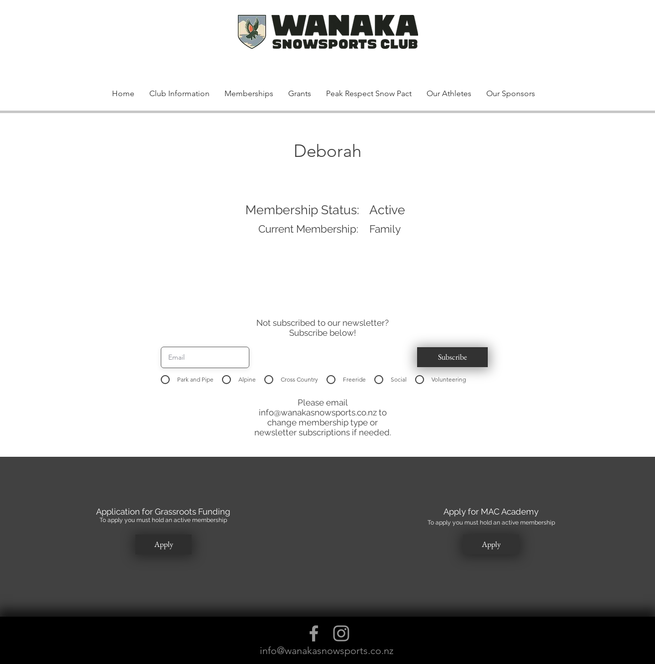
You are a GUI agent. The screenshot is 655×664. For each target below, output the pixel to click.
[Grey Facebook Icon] (314, 633)
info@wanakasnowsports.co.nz (318, 412)
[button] (523, 44)
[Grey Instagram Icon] (341, 633)
